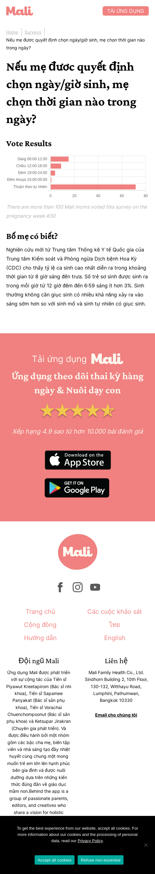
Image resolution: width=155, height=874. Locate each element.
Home (12, 32)
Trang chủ (40, 611)
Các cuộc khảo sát (114, 611)
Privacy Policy (90, 840)
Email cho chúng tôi (116, 715)
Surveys (33, 32)
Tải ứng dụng (125, 11)
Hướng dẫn (40, 638)
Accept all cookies (55, 860)
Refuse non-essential (100, 860)
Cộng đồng (40, 624)
